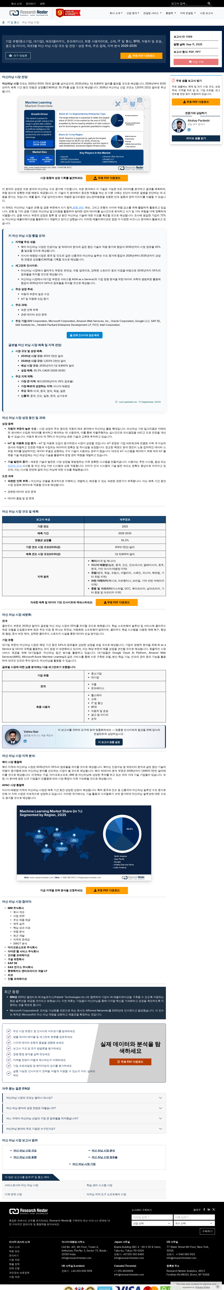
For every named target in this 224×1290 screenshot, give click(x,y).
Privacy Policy (202, 1287)
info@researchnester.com (76, 1257)
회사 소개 (16, 3)
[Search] (209, 3)
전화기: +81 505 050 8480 (129, 1254)
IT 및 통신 (13, 22)
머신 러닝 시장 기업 (84, 1164)
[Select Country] (194, 1223)
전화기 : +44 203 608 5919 (77, 1270)
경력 (42, 3)
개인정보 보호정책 (19, 1272)
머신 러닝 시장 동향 (25, 1157)
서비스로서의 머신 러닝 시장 (21, 1185)
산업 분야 (132, 13)
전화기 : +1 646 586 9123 (181, 1254)
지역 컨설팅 (187, 13)
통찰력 (170, 13)
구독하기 (207, 1231)
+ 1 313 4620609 (123, 1270)
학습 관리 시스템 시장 (99, 1185)
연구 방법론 (18, 55)
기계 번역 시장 (13, 1194)
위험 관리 (78, 207)
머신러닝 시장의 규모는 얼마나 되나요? (29, 1097)
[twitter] (213, 1210)
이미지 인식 (15, 465)
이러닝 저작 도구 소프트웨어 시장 (106, 1194)
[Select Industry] (152, 1223)
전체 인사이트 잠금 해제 (84, 335)
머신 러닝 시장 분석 (103, 1150)
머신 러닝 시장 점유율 (104, 1157)
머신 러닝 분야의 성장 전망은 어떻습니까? (31, 1108)
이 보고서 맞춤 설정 (109, 742)
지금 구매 (196, 61)
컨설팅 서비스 (151, 13)
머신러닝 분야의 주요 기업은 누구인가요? (30, 1128)
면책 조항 (14, 1268)
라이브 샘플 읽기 (196, 138)
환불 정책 (14, 1264)
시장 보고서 (206, 13)
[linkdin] (209, 1210)
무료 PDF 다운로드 (141, 56)
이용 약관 (14, 1259)
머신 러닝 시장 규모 (25, 1150)
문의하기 (31, 3)
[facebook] (204, 1210)
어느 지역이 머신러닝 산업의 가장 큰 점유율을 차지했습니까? (42, 1118)
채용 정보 (14, 1251)
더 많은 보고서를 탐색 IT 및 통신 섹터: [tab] (27, 1177)
